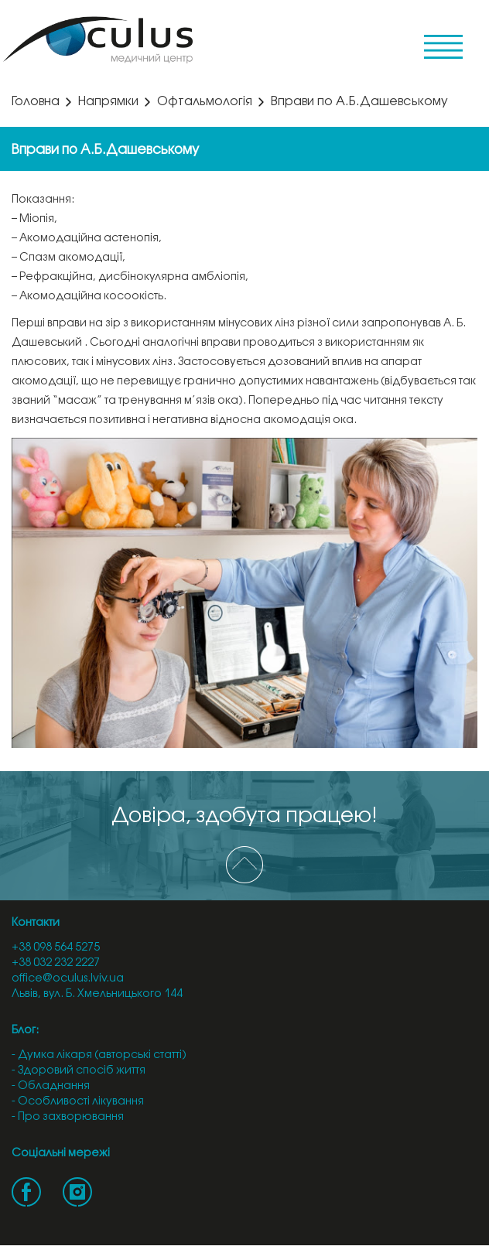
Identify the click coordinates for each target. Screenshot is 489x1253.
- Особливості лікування (78, 1102)
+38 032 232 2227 (56, 963)
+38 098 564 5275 (56, 948)
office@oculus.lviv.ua (68, 979)
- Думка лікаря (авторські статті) (99, 1055)
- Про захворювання (68, 1117)
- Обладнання (51, 1086)
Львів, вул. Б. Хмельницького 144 (97, 994)
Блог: (25, 1031)
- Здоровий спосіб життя (78, 1071)
